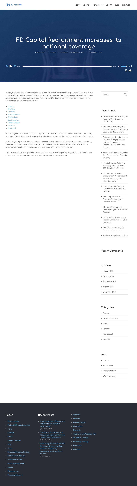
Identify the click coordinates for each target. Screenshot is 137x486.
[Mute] (119, 56)
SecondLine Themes (34, 482)
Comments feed (109, 361)
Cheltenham (13, 107)
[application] (67, 56)
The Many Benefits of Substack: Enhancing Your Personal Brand (113, 189)
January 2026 (108, 261)
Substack (76, 404)
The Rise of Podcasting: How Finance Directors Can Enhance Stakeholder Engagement (115, 119)
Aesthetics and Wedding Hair (84, 424)
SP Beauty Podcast (80, 428)
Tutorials (106, 329)
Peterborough (14, 112)
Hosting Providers (110, 308)
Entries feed (108, 355)
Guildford (12, 101)
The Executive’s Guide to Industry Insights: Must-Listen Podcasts (115, 199)
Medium (76, 408)
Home (78, 5)
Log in (105, 350)
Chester (11, 96)
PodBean (76, 439)
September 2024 (109, 271)
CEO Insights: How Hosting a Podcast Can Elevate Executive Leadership (115, 210)
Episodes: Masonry (15, 465)
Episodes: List (13, 461)
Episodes (97, 5)
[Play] (11, 56)
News (10, 419)
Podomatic (77, 435)
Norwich (11, 115)
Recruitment (108, 324)
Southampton (13, 110)
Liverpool (12, 118)
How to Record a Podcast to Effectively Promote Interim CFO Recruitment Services (114, 155)
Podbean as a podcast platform (115, 225)
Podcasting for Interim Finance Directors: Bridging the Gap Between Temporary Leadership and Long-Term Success (115, 132)
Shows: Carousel (14, 430)
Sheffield (11, 99)
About (109, 5)
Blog (117, 5)
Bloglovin (77, 420)
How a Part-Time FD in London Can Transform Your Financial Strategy (115, 145)
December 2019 (109, 282)
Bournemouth (13, 104)
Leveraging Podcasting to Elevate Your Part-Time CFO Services (114, 178)
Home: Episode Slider (16, 453)
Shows (86, 5)
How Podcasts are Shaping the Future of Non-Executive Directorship (115, 109)
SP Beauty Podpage (81, 431)
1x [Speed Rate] (129, 56)
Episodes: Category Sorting (18, 442)
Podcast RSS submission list (19, 415)
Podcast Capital (79, 412)
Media (105, 313)
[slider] (67, 56)
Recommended (13, 411)
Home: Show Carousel (16, 446)
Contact (126, 5)
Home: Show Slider (15, 449)
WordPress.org (109, 366)
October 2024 (108, 266)
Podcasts (106, 319)
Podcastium (78, 416)
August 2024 (108, 276)
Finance (106, 303)
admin (53, 42)
